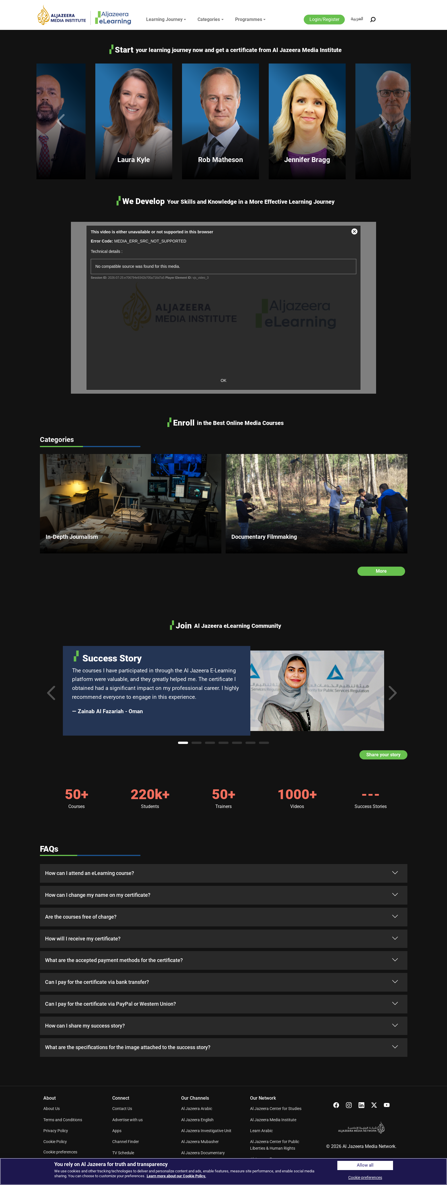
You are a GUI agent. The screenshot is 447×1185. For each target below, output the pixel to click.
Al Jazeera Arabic (196, 1108)
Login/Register (324, 19)
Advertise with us (127, 1119)
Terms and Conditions (62, 1119)
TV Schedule (123, 1153)
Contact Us (122, 1108)
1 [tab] (183, 743)
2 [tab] (196, 743)
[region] (223, 1171)
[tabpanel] (223, 691)
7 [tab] (264, 743)
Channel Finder (125, 1141)
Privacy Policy (55, 1130)
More (381, 571)
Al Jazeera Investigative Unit (206, 1130)
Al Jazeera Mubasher (200, 1141)
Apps (116, 1130)
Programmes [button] (248, 19)
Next (384, 121)
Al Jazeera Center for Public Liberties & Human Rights (274, 1144)
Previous (62, 121)
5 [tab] (237, 743)
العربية (357, 19)
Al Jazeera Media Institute (273, 1119)
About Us (51, 1108)
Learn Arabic (261, 1130)
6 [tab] (250, 743)
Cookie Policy (55, 1141)
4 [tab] (223, 743)
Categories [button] (209, 19)
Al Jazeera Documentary (203, 1153)
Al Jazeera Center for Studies (275, 1108)
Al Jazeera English (197, 1119)
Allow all (365, 1165)
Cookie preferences (60, 1152)
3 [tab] (210, 743)
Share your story (383, 754)
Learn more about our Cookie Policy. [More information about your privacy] (176, 1176)
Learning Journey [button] (164, 19)
